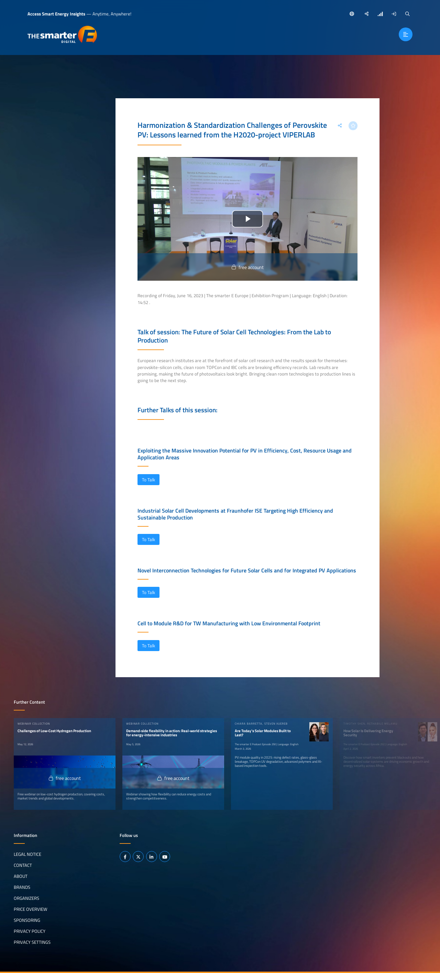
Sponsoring (27, 920)
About (21, 876)
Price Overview (30, 909)
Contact (23, 865)
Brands (22, 887)
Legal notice (27, 854)
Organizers (26, 898)
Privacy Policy (29, 931)
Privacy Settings (32, 942)
